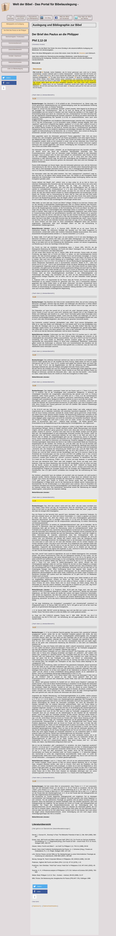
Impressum (36, 906)
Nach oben (36, 95)
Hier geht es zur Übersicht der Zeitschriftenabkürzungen (51, 828)
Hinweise (82, 53)
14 (49, 77)
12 (42, 72)
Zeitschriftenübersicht (15, 49)
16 (61, 81)
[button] (9, 78)
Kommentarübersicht (15, 43)
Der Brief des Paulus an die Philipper (15, 30)
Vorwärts (42, 44)
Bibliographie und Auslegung (15, 24)
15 (75, 77)
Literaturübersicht (48, 95)
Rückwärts (35, 44)
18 (68, 86)
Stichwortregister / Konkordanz (15, 37)
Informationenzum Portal (20, 17)
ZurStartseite (10, 17)
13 (38, 75)
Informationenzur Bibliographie (33, 17)
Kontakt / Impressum (15, 56)
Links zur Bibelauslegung (15, 68)
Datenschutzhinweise (15, 62)
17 (41, 84)
